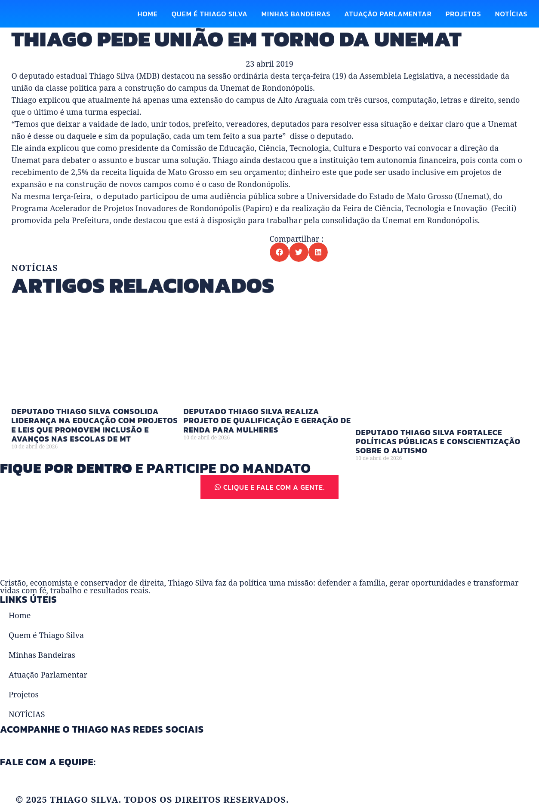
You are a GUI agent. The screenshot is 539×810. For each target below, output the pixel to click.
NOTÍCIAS (511, 14)
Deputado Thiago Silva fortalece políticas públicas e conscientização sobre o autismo (438, 454)
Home (148, 14)
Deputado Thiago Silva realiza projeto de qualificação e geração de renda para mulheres (267, 433)
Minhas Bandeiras (296, 14)
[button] (279, 252)
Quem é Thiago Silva (210, 14)
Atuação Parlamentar (387, 14)
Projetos (463, 14)
